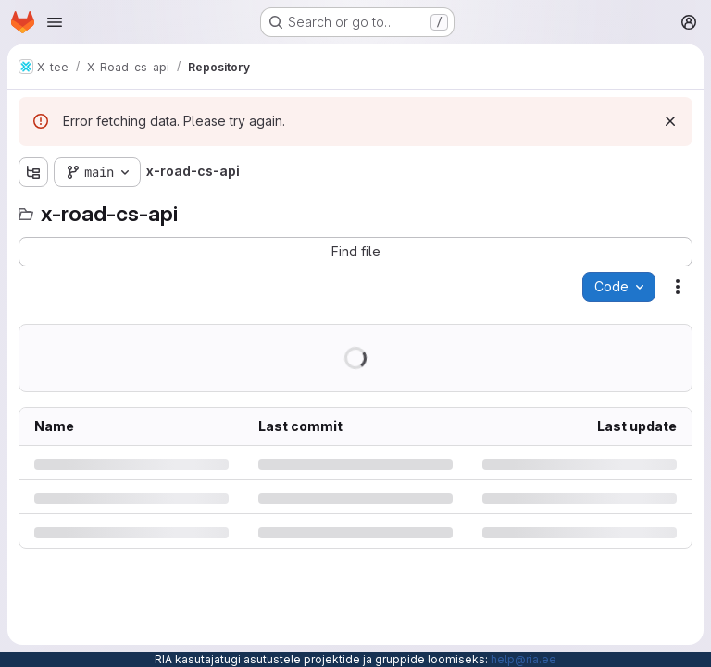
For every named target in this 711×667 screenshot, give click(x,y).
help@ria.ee (523, 659)
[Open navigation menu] (54, 22)
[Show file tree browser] (33, 172)
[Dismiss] (670, 121)
